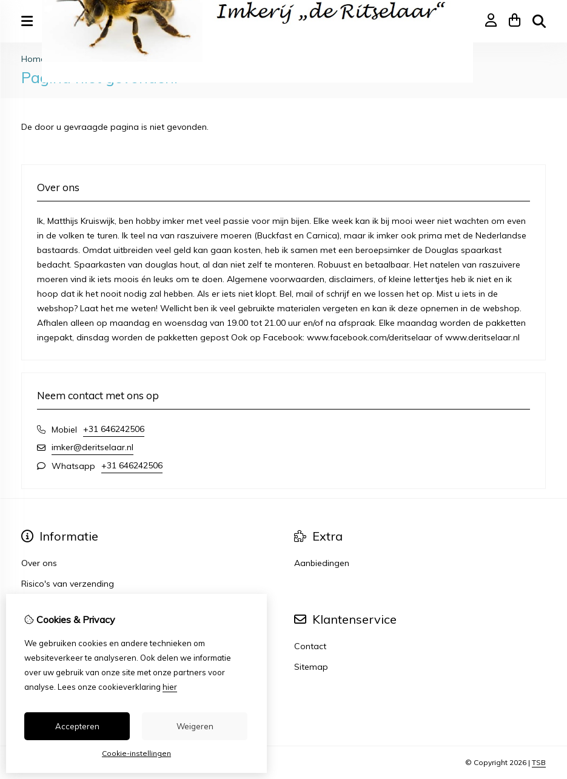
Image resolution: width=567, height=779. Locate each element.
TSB (539, 762)
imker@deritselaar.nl (92, 447)
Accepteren (77, 726)
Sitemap (311, 666)
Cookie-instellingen (136, 753)
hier (170, 687)
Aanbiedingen (321, 563)
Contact (310, 646)
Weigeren (194, 726)
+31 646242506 (113, 428)
